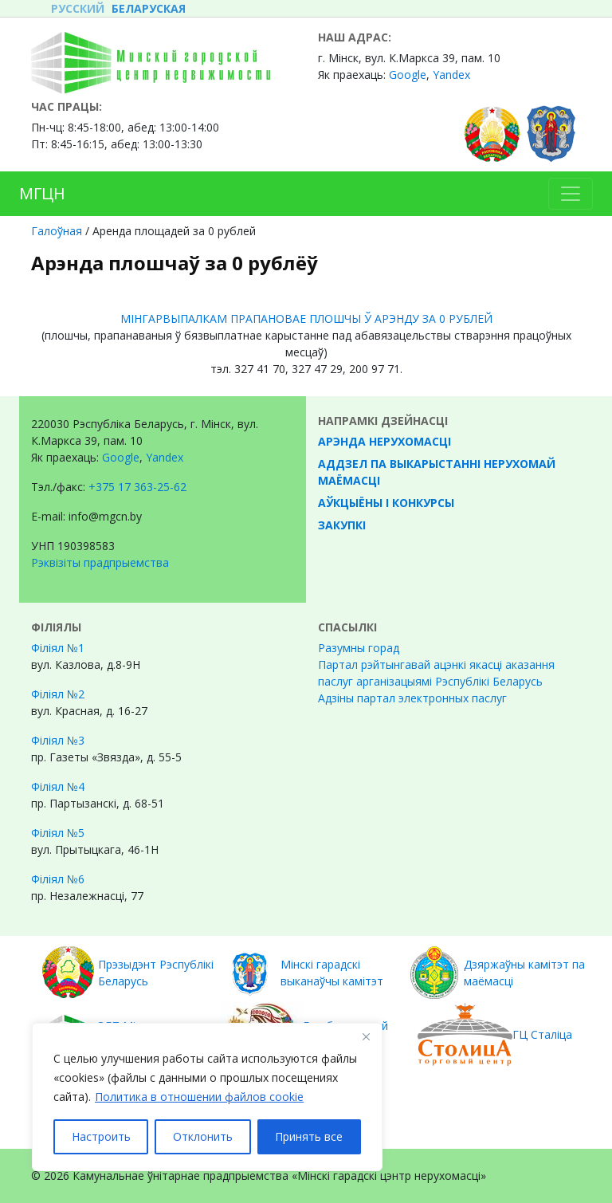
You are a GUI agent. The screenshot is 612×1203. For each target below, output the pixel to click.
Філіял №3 (57, 740)
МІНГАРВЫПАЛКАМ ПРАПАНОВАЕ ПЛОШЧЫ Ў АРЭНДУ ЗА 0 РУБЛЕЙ (306, 318)
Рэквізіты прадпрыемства (100, 562)
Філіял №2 (57, 694)
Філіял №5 (57, 832)
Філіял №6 (57, 879)
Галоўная (56, 230)
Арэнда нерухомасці (384, 441)
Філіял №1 (57, 647)
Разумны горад (358, 647)
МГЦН (42, 193)
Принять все (309, 1136)
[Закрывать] (365, 1036)
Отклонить (203, 1136)
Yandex (451, 74)
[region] (207, 1097)
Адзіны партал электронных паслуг (412, 698)
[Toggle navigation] (570, 194)
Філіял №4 (57, 786)
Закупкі (342, 525)
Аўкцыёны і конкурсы (386, 502)
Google (407, 74)
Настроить (101, 1136)
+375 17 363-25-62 (137, 486)
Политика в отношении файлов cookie (199, 1096)
